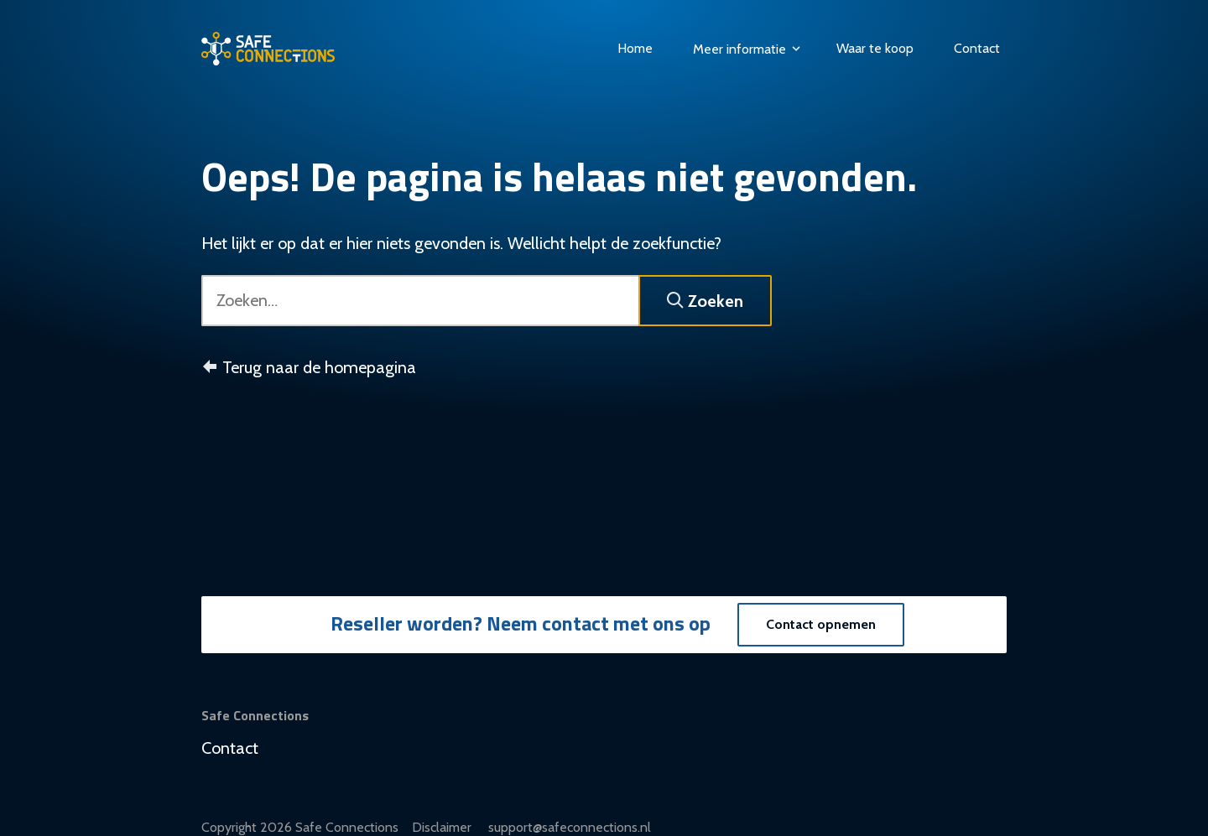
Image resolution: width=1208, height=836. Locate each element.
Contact (977, 48)
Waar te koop (875, 48)
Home (635, 48)
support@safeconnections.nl (569, 827)
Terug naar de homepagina (308, 366)
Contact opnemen (821, 624)
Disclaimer (443, 827)
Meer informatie (748, 48)
